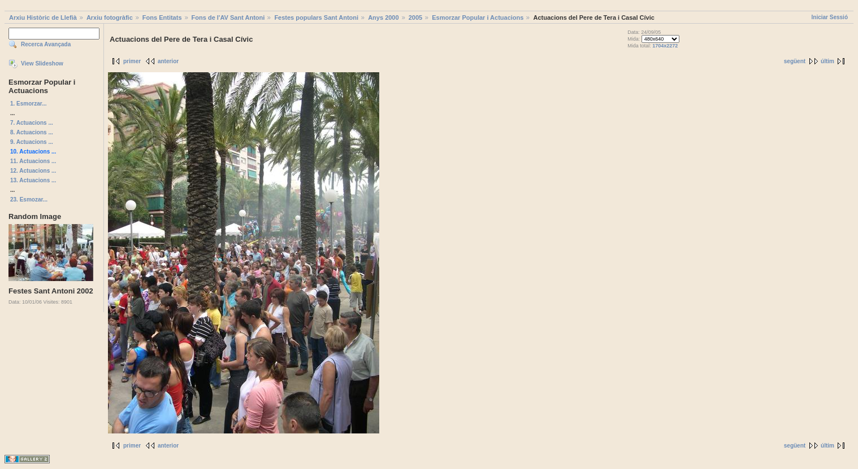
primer (132, 61)
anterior (168, 61)
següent (794, 61)
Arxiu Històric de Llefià (43, 17)
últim (827, 61)
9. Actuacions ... (31, 142)
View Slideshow (42, 63)
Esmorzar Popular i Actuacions (477, 17)
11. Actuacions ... (33, 161)
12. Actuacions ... (33, 171)
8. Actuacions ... (31, 132)
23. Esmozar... (28, 199)
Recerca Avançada (46, 44)
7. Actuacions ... (31, 123)
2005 (415, 17)
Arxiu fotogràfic (109, 17)
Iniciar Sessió (830, 17)
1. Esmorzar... (28, 103)
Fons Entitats (162, 17)
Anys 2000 (383, 17)
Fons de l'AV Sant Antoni (228, 17)
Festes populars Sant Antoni (316, 17)
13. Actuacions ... (33, 180)
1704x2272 (665, 46)
